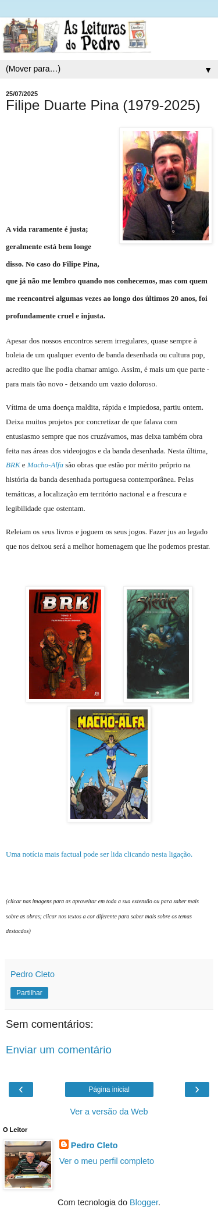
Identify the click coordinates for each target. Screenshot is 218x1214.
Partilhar (29, 993)
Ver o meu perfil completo (106, 1161)
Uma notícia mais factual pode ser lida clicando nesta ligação (99, 854)
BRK (13, 464)
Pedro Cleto (94, 1145)
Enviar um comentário (59, 1049)
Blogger (144, 1202)
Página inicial (109, 1089)
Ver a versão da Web (109, 1111)
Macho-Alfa (45, 464)
